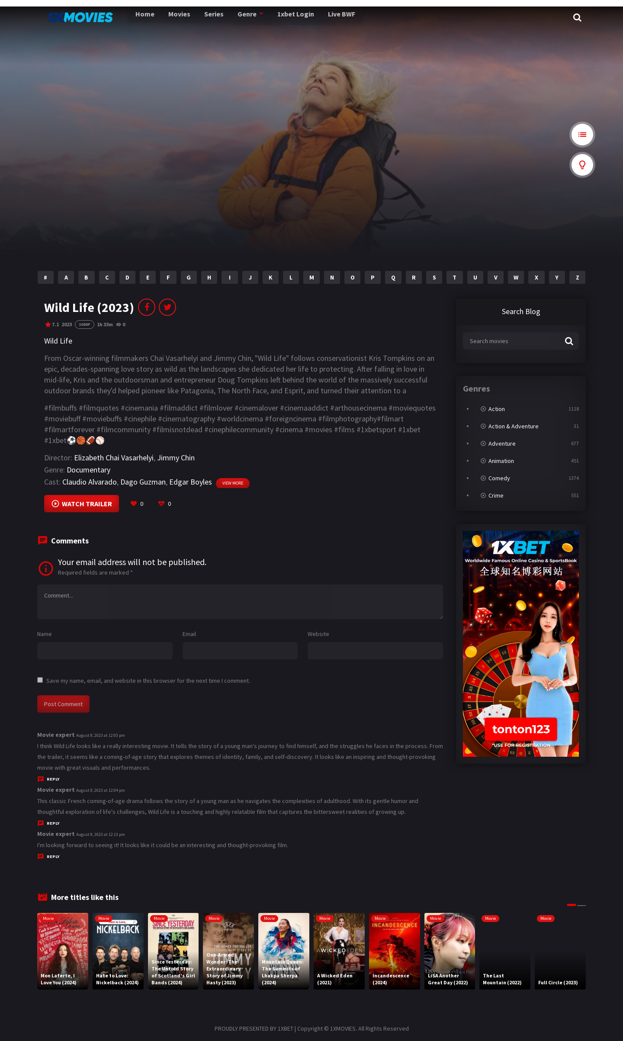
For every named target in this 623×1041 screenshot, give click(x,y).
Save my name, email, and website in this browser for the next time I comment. (148, 680)
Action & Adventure (513, 426)
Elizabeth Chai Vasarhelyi (114, 458)
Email (189, 634)
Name (44, 634)
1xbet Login (273, 17)
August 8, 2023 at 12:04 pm (100, 790)
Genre (225, 17)
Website (318, 634)
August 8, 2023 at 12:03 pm (100, 735)
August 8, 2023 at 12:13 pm (100, 834)
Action (496, 409)
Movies (160, 17)
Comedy (499, 478)
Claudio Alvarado (89, 482)
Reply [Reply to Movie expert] (53, 779)
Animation (501, 461)
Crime (496, 495)
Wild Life (58, 341)
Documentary (88, 470)
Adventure (502, 443)
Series (193, 17)
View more (232, 483)
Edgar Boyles (190, 482)
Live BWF (318, 17)
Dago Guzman (143, 482)
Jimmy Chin (176, 458)
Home (127, 17)
